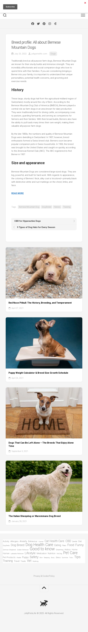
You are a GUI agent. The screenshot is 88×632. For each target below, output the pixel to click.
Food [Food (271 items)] (70, 545)
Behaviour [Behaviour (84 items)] (32, 541)
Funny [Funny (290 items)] (79, 545)
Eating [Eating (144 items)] (57, 545)
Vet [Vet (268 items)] (29, 561)
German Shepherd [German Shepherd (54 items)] (9, 550)
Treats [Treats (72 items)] (23, 561)
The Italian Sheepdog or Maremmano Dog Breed (35, 516)
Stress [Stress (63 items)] (58, 557)
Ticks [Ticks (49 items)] (71, 558)
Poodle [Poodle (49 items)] (19, 558)
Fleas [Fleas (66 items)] (64, 545)
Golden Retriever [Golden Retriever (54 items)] (23, 550)
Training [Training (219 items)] (8, 561)
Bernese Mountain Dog (29, 207)
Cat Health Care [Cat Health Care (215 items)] (54, 541)
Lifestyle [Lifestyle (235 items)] (30, 553)
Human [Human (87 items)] (6, 553)
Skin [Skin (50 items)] (41, 558)
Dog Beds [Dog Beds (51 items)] (6, 545)
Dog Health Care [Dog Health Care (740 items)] (39, 544)
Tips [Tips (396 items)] (77, 557)
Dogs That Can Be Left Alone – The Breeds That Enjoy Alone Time (41, 444)
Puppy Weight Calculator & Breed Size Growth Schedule (38, 372)
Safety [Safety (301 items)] (34, 557)
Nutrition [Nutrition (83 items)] (51, 553)
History (57, 207)
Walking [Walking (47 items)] (35, 561)
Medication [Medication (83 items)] (42, 553)
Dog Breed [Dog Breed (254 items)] (17, 545)
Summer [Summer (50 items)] (65, 558)
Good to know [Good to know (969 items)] (42, 549)
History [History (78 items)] (68, 549)
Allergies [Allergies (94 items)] (14, 541)
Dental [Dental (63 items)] (74, 541)
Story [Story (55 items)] (53, 558)
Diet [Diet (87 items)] (80, 541)
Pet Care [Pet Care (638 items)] (70, 553)
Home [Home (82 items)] (74, 549)
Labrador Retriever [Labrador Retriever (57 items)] (17, 554)
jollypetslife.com (39, 53)
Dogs (53, 53)
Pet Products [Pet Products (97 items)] (9, 557)
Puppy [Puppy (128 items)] (25, 557)
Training (66, 207)
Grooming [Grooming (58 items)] (59, 550)
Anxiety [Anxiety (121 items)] (23, 541)
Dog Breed (46, 207)
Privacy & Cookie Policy (44, 576)
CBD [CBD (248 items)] (68, 541)
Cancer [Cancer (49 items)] (41, 541)
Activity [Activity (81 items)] (6, 541)
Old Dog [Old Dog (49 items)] (59, 554)
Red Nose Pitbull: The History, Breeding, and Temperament (40, 302)
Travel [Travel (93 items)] (16, 561)
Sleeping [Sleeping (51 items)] (47, 558)
